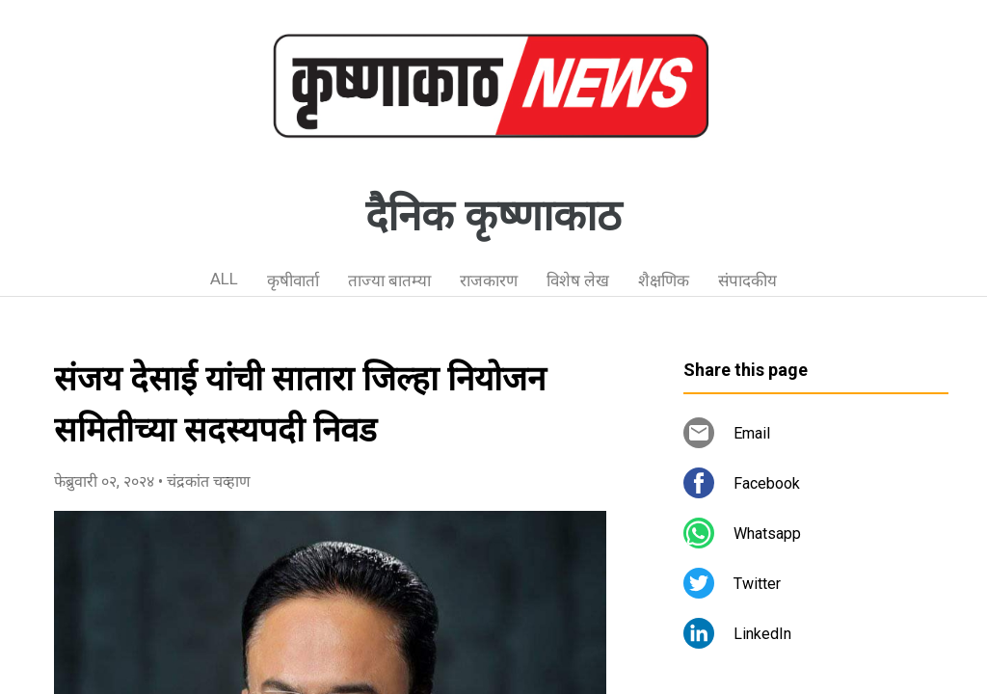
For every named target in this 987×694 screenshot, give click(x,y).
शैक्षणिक (663, 280)
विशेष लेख (578, 280)
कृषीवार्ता (293, 280)
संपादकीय (747, 280)
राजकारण (489, 280)
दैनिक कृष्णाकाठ (493, 216)
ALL (224, 278)
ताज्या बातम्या (389, 280)
